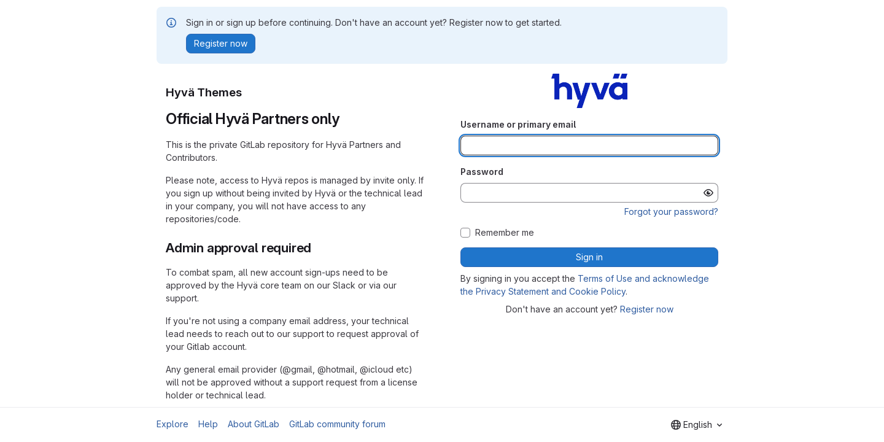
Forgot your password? (671, 211)
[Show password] (708, 193)
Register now (646, 309)
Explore (172, 424)
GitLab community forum (337, 424)
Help (208, 424)
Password (481, 171)
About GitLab (253, 424)
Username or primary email (518, 124)
